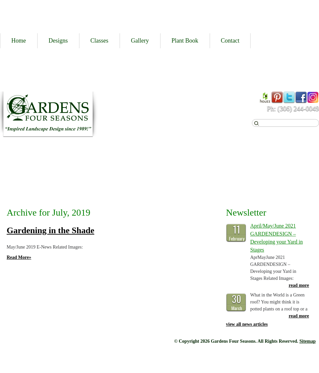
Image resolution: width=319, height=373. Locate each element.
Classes (99, 40)
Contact (230, 40)
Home (18, 40)
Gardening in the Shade (50, 230)
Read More (19, 257)
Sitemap (307, 341)
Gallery (140, 40)
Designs (58, 40)
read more (299, 285)
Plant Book (184, 40)
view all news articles (247, 324)
